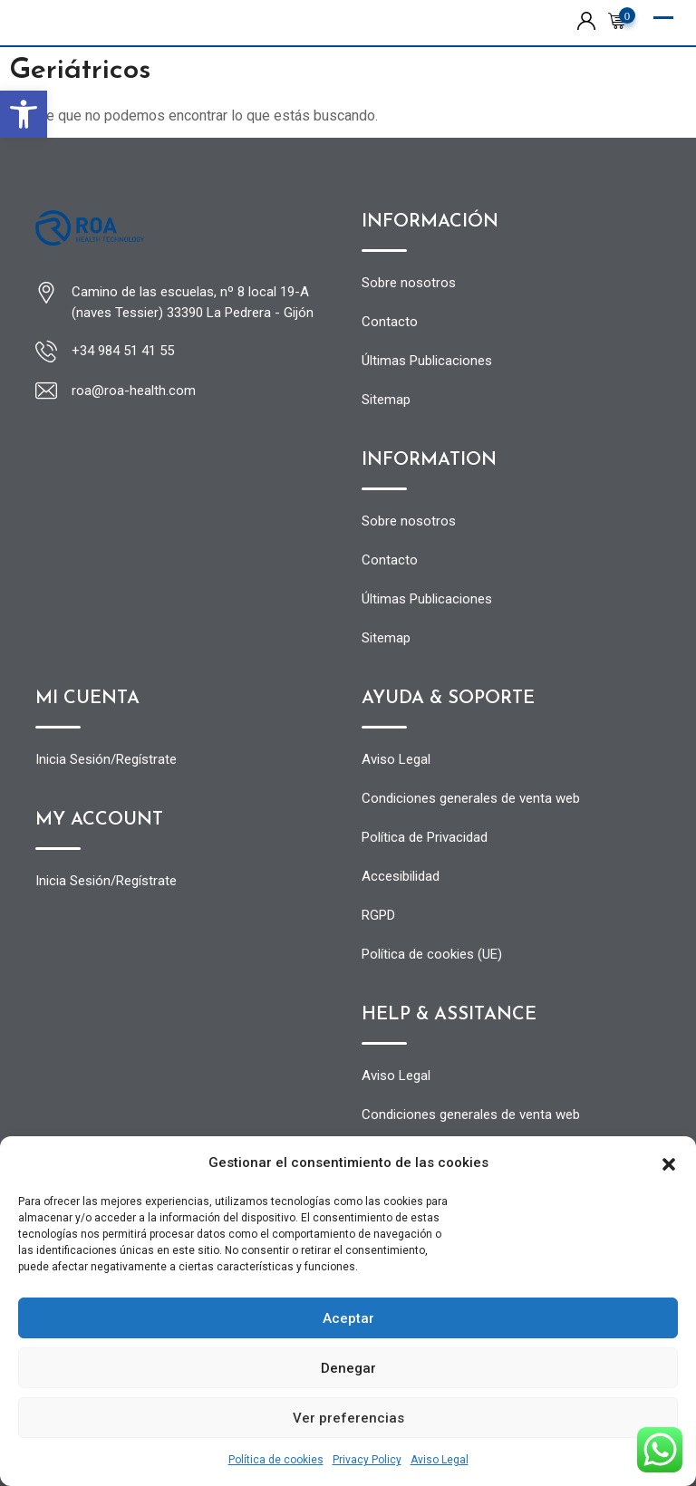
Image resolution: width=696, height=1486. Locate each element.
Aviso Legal (440, 1459)
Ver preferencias (348, 1418)
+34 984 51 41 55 (123, 351)
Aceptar (348, 1318)
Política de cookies (276, 1459)
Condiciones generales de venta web (471, 798)
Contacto (390, 322)
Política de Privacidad (425, 837)
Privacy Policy (367, 1459)
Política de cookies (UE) (432, 954)
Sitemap (386, 399)
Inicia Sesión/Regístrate (106, 759)
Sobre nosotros (409, 283)
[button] (23, 114)
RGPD (378, 915)
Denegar (348, 1368)
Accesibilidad (401, 876)
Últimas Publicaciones (427, 360)
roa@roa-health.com (134, 390)
